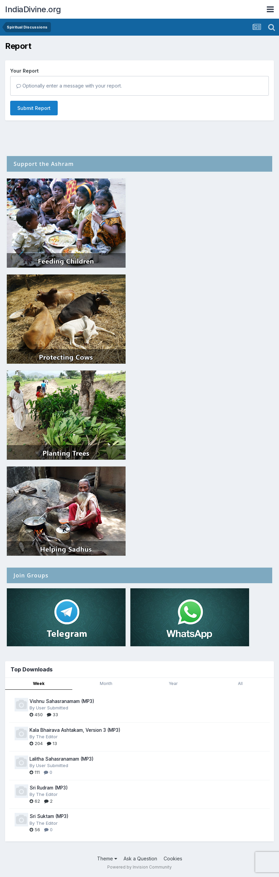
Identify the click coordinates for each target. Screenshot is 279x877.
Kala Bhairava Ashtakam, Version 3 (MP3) (75, 730)
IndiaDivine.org (33, 9)
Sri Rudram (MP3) (49, 787)
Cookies (173, 858)
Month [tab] (106, 683)
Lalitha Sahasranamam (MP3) (62, 759)
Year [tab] (173, 683)
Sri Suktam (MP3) (49, 816)
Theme (107, 858)
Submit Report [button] (34, 108)
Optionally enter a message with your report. (69, 86)
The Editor (47, 736)
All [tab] (240, 683)
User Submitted (52, 707)
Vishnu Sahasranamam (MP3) (62, 701)
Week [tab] (38, 683)
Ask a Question (140, 858)
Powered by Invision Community (139, 867)
